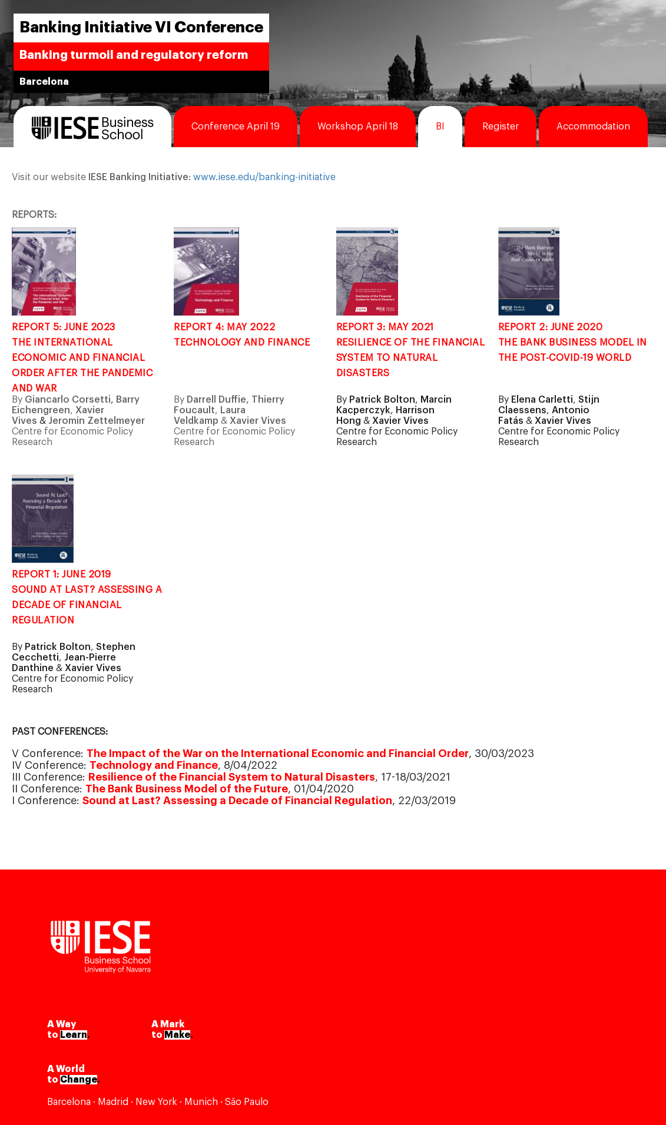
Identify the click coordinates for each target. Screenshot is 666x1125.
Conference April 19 (235, 126)
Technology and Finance (154, 765)
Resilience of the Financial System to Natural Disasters (231, 777)
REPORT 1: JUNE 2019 (63, 574)
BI (440, 126)
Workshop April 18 (357, 126)
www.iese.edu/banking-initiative (264, 177)
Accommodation (593, 126)
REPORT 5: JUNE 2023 (65, 327)
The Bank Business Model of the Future (186, 789)
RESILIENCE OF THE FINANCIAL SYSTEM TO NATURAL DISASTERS (410, 358)
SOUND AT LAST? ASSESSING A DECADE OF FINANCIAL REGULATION (87, 605)
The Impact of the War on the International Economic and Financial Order (278, 753)
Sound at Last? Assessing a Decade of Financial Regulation (237, 800)
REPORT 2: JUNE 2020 (551, 327)
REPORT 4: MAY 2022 (226, 327)
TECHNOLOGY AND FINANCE (242, 342)
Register (500, 126)
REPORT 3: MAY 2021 (386, 327)
